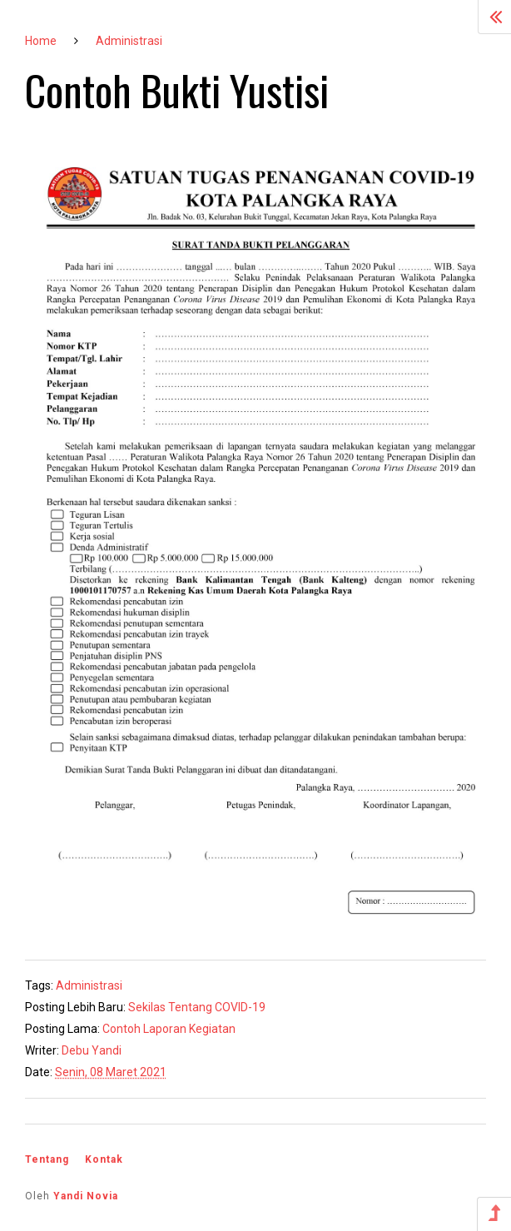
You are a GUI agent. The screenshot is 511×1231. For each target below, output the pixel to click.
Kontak (104, 1159)
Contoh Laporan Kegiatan (169, 1028)
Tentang (47, 1159)
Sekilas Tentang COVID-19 (196, 1007)
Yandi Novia (85, 1196)
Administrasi (129, 40)
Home (41, 40)
